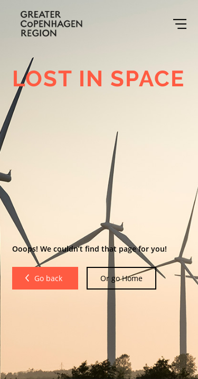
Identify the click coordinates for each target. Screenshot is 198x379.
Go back (49, 278)
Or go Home (121, 278)
